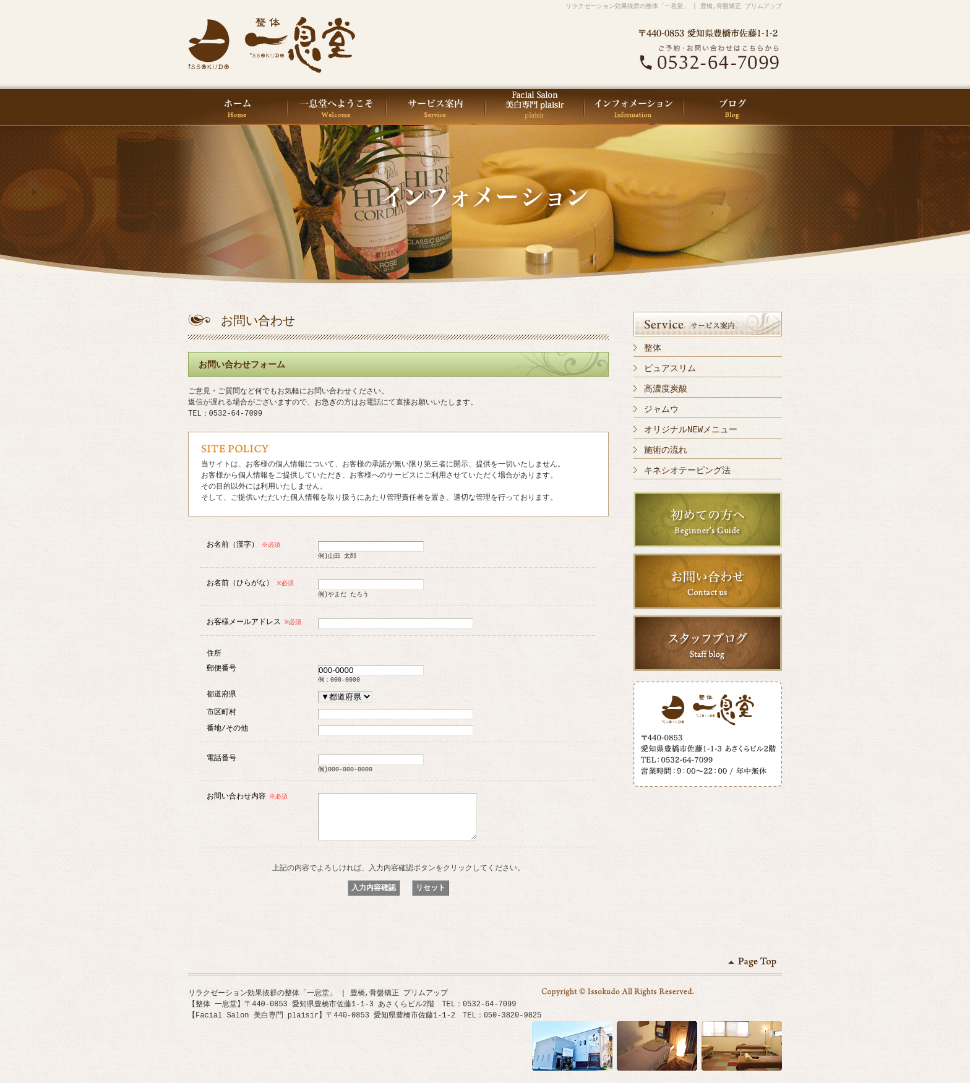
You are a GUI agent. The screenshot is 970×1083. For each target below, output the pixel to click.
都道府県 (221, 693)
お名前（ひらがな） (251, 582)
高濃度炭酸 (665, 389)
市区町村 (221, 711)
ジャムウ (661, 409)
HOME (237, 107)
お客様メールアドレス (255, 621)
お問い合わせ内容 (248, 795)
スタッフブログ (707, 643)
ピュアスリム (670, 368)
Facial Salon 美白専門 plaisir (534, 107)
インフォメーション (633, 107)
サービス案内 (435, 107)
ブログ (732, 107)
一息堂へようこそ (336, 107)
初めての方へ (707, 519)
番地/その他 (227, 727)
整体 (652, 348)
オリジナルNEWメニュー (690, 429)
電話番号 (221, 757)
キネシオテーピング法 (687, 470)
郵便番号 (221, 667)
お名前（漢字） (244, 544)
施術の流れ (665, 450)
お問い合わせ (707, 581)
